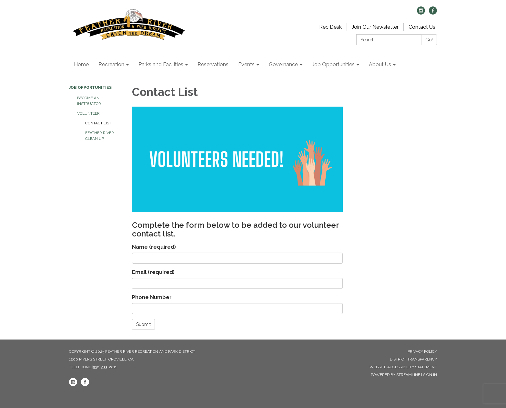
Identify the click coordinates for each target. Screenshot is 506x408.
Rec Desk (330, 27)
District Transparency (413, 359)
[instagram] (421, 13)
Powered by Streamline (395, 374)
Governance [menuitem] (283, 64)
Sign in (430, 374)
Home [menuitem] (81, 64)
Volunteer (88, 113)
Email (153, 272)
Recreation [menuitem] (111, 64)
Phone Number (152, 297)
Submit (143, 324)
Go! (429, 39)
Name (154, 247)
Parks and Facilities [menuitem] (160, 64)
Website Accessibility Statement (403, 367)
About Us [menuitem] (380, 64)
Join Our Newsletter (375, 27)
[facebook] (433, 13)
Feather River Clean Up (99, 136)
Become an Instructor (89, 101)
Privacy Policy (422, 351)
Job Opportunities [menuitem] (333, 64)
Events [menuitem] (246, 64)
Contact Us (422, 27)
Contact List (98, 123)
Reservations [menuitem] (212, 64)
